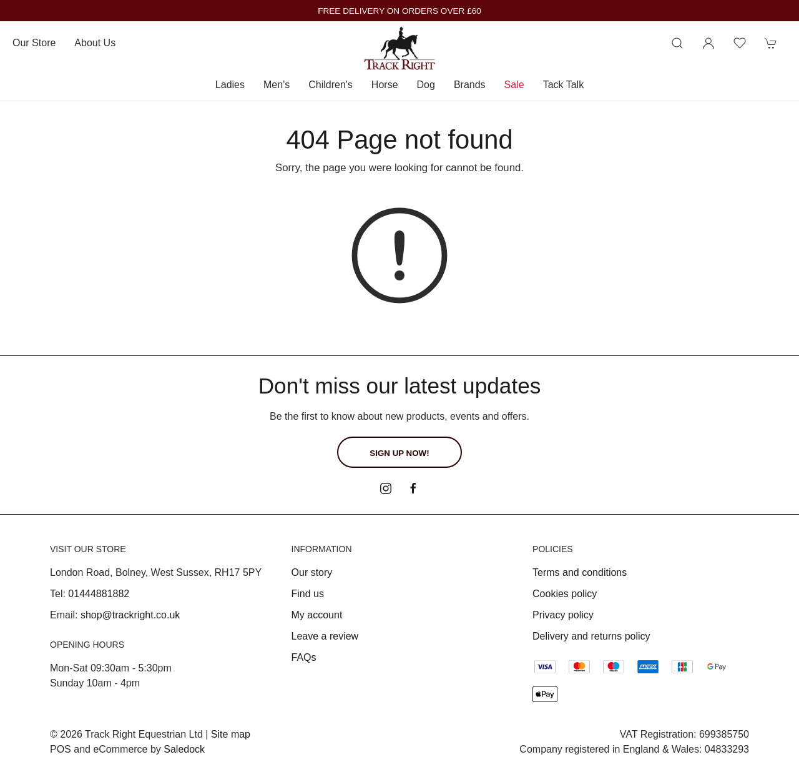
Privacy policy (563, 615)
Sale (514, 84)
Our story (312, 572)
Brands (470, 84)
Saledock (184, 749)
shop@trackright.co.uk (130, 615)
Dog (426, 84)
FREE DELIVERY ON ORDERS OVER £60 (399, 11)
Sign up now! (399, 453)
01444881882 (98, 593)
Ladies (230, 84)
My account (317, 615)
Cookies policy (564, 593)
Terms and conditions (579, 572)
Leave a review (325, 636)
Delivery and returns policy (591, 636)
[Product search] (677, 43)
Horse (384, 84)
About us (94, 42)
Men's (276, 84)
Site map (230, 734)
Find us (308, 593)
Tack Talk (563, 84)
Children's (330, 84)
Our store (34, 42)
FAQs (304, 657)
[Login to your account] (708, 43)
